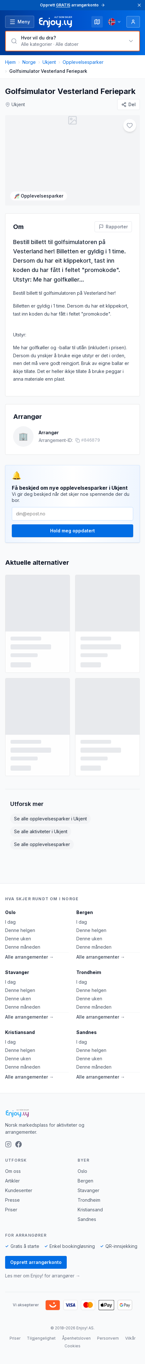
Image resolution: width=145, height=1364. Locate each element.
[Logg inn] (133, 22)
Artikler (12, 1180)
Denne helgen (20, 930)
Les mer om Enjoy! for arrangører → (42, 1275)
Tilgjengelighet (41, 1338)
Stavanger (17, 972)
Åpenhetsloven (76, 1338)
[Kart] (97, 22)
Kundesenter (18, 1190)
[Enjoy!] (72, 1113)
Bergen (84, 912)
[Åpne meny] (19, 22)
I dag (10, 922)
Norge (29, 62)
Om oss (13, 1171)
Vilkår (130, 1338)
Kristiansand (20, 1032)
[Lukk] (139, 5)
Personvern (108, 1338)
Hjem (10, 62)
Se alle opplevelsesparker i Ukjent (50, 813)
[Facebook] (18, 1144)
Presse (12, 1200)
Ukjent (49, 62)
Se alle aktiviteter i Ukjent (40, 826)
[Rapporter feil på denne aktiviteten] (113, 221)
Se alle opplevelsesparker (42, 839)
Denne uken (18, 938)
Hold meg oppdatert (72, 525)
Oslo (10, 912)
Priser (11, 1209)
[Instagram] (8, 1144)
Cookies (72, 1345)
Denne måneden (22, 947)
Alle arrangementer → (29, 957)
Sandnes (86, 1032)
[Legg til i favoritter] (129, 125)
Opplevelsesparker (83, 62)
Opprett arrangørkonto (36, 1262)
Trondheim (88, 972)
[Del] (128, 104)
